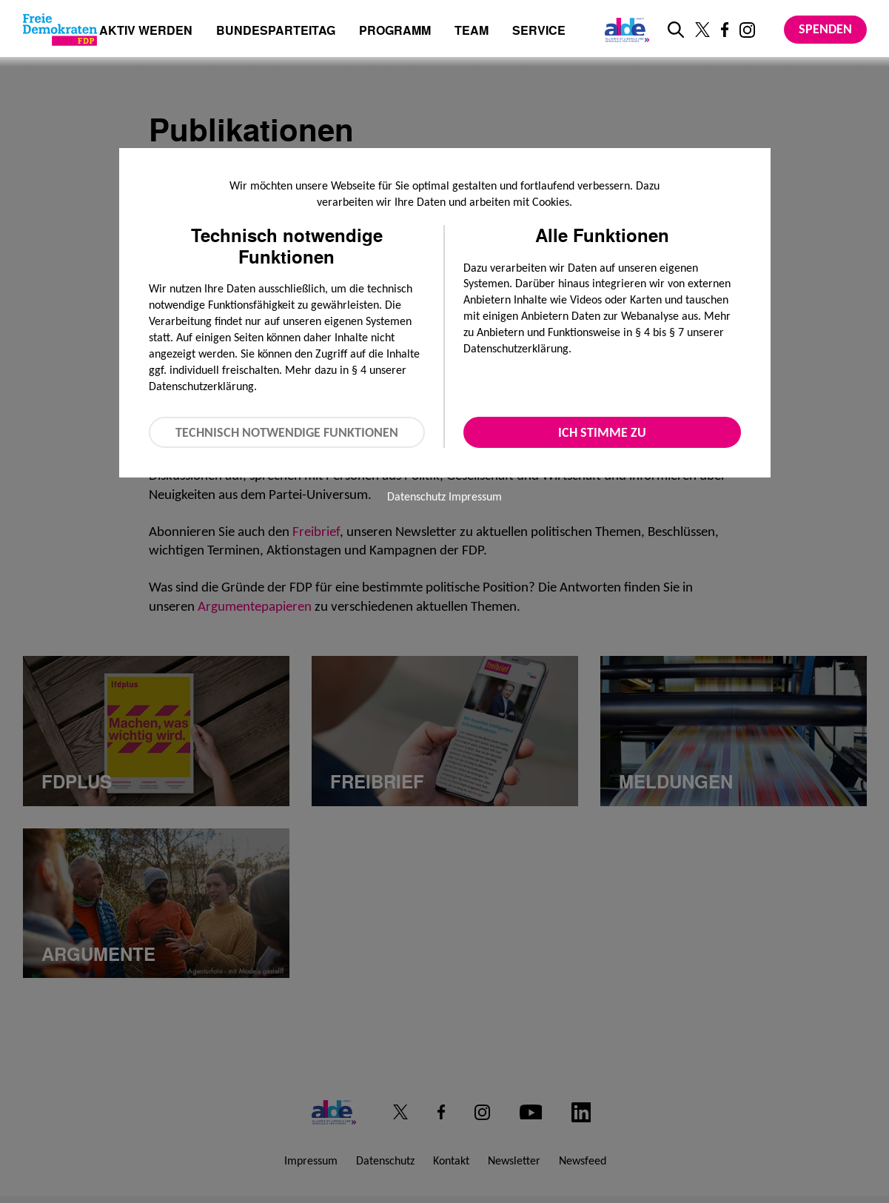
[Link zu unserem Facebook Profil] (724, 29)
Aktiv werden (145, 31)
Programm (395, 31)
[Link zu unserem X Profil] (702, 29)
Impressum (475, 496)
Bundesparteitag (275, 30)
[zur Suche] (676, 29)
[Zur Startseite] (60, 29)
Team (471, 31)
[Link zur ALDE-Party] (624, 30)
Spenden (825, 29)
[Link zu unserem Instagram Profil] (747, 30)
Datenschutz (416, 496)
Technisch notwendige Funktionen (286, 432)
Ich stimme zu (602, 432)
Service (539, 31)
